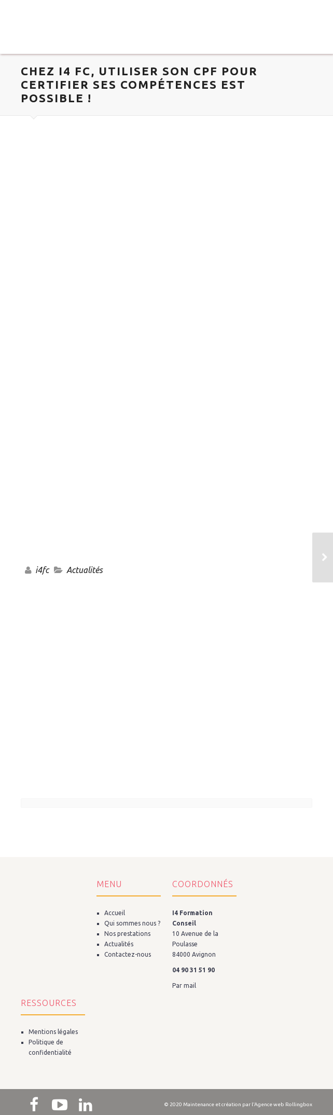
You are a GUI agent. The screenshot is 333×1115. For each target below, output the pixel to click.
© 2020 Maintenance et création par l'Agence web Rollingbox (238, 1104)
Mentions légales (53, 1031)
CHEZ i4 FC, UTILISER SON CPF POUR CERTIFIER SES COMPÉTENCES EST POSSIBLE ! (139, 84)
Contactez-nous (127, 954)
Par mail (184, 985)
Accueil (114, 912)
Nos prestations (127, 933)
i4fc (42, 570)
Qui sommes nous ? (132, 923)
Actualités (84, 570)
